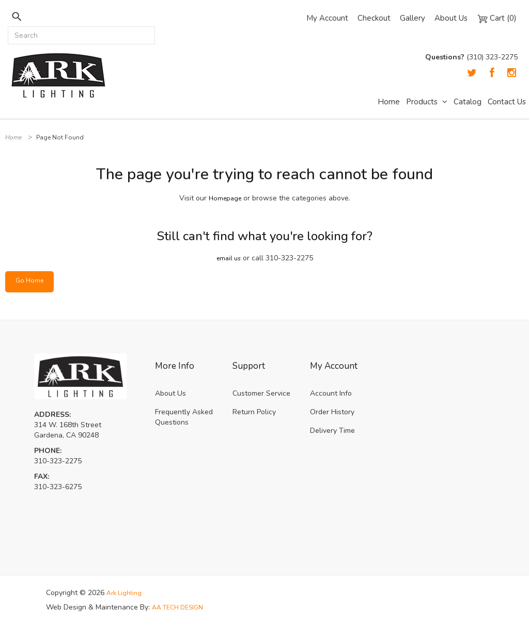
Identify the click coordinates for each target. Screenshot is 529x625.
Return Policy (254, 412)
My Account (327, 18)
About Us (451, 18)
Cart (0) (497, 18)
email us (228, 258)
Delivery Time (332, 430)
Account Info (331, 393)
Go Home (30, 281)
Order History (332, 412)
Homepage (225, 198)
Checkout (374, 18)
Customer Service (261, 393)
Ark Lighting (126, 593)
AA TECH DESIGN (181, 607)
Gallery (412, 18)
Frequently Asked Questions (184, 417)
